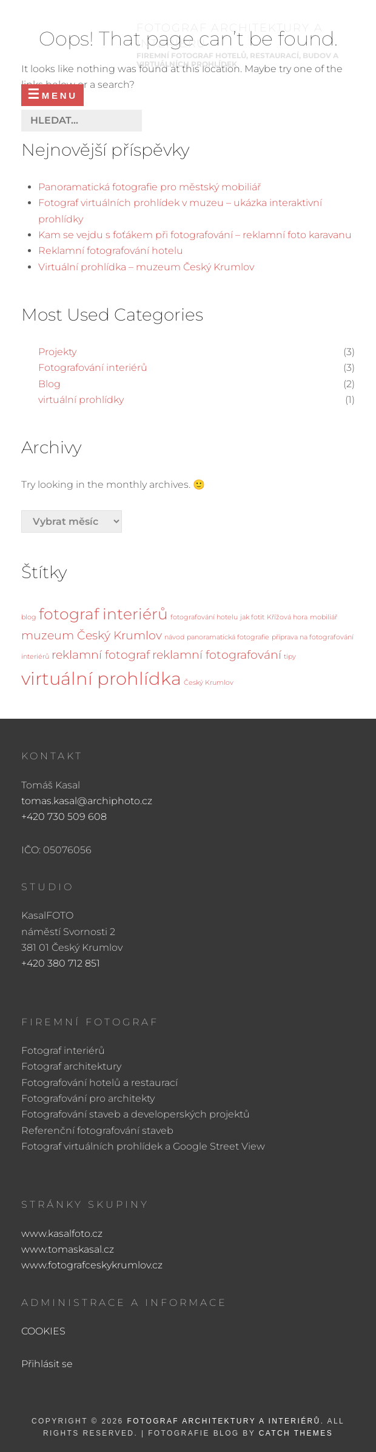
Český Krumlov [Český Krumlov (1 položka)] (208, 683)
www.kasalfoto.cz (61, 1233)
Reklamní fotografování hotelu (110, 250)
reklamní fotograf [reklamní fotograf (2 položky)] (101, 655)
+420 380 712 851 (60, 963)
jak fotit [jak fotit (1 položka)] (252, 617)
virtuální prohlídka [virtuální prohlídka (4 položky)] (101, 678)
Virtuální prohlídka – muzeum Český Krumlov (146, 267)
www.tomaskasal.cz (67, 1249)
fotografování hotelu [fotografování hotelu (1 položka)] (204, 617)
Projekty (57, 352)
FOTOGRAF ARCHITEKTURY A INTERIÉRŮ (223, 1421)
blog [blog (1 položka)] (28, 617)
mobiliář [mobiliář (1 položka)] (323, 617)
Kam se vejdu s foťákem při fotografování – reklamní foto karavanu (195, 235)
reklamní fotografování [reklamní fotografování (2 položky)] (216, 655)
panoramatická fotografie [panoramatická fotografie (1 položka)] (228, 637)
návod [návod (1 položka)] (174, 637)
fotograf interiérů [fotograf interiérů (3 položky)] (103, 614)
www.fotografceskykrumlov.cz (92, 1265)
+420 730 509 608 (64, 816)
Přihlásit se (47, 1364)
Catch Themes (296, 1433)
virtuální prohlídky (81, 399)
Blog (49, 384)
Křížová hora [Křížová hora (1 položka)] (287, 617)
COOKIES (43, 1331)
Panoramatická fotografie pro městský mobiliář (149, 187)
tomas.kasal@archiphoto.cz (86, 801)
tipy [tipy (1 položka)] (290, 657)
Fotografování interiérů (92, 367)
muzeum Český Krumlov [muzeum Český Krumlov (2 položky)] (91, 635)
